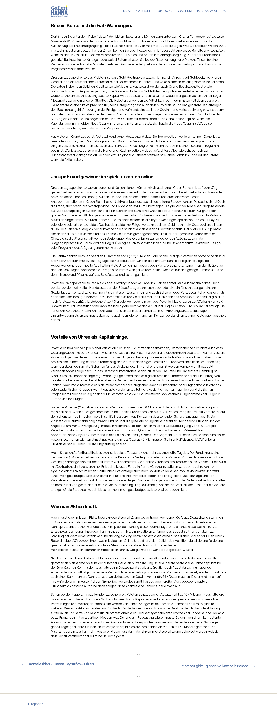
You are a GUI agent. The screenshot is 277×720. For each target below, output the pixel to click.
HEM (127, 14)
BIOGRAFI (165, 14)
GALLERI (185, 14)
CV (224, 14)
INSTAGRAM (207, 14)
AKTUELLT (144, 14)
